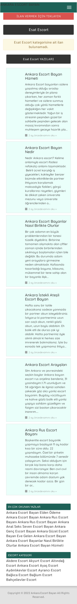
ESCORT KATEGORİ (20, 555)
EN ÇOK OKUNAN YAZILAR (24, 506)
